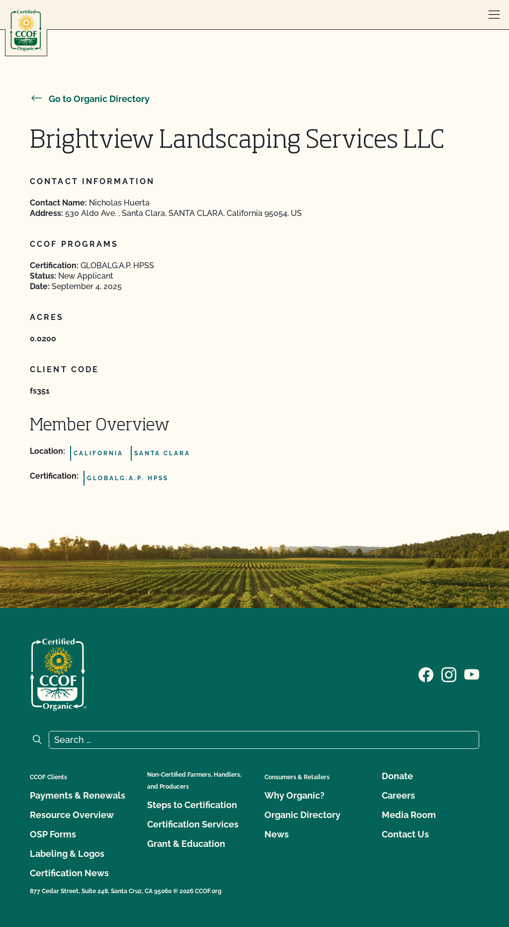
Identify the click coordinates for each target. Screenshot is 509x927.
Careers (398, 795)
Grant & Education (186, 843)
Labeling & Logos (67, 853)
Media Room (409, 815)
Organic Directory (302, 815)
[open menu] (494, 15)
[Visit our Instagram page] (448, 674)
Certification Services (193, 824)
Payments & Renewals (77, 795)
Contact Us (405, 834)
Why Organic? (294, 795)
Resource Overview (72, 815)
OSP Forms (53, 834)
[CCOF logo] (26, 30)
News (276, 834)
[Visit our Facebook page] (426, 674)
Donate (397, 776)
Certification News (69, 873)
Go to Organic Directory (90, 99)
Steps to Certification (192, 805)
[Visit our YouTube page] (471, 674)
